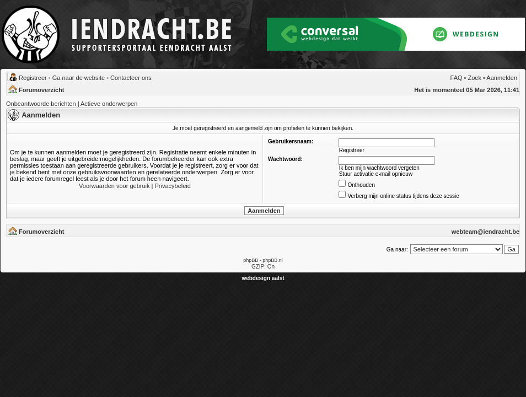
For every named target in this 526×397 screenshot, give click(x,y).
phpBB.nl (272, 260)
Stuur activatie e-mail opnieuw (375, 174)
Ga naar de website (78, 77)
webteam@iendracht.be (485, 231)
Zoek (474, 77)
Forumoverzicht (42, 90)
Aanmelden (501, 77)
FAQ (456, 77)
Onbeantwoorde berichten (41, 103)
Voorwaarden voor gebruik (114, 186)
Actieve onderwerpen (108, 103)
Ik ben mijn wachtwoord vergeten (379, 168)
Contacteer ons (131, 77)
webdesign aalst (262, 278)
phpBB (250, 260)
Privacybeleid (172, 186)
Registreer (33, 77)
